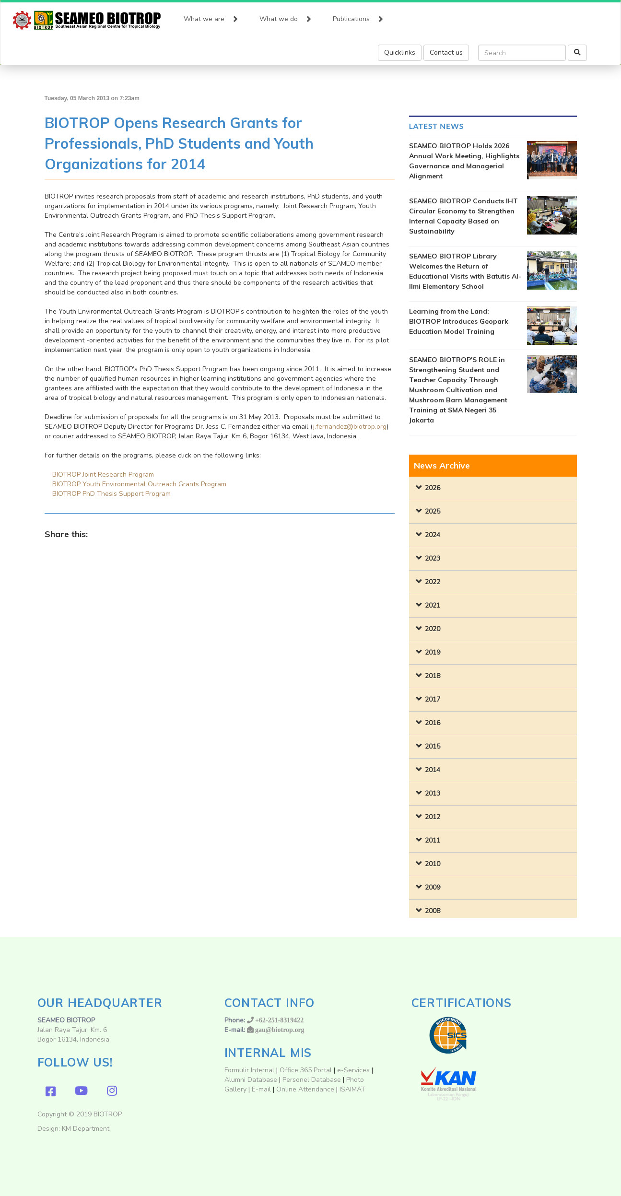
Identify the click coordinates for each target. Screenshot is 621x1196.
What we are (211, 16)
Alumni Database (250, 1079)
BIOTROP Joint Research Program (103, 474)
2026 (432, 487)
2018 (432, 675)
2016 (432, 722)
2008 (432, 910)
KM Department (85, 1128)
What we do (285, 16)
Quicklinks (399, 52)
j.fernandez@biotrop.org (350, 426)
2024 (432, 534)
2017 (432, 699)
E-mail (262, 1089)
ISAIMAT (352, 1089)
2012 (432, 816)
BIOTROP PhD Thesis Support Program (111, 493)
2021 (432, 605)
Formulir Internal (249, 1070)
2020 (432, 628)
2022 (432, 581)
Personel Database (311, 1079)
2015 (432, 746)
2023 (432, 558)
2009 (432, 887)
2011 (432, 840)
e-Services (353, 1070)
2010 (432, 863)
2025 (432, 511)
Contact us (446, 52)
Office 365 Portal (306, 1070)
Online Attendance (305, 1089)
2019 (432, 652)
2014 (432, 769)
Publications (358, 16)
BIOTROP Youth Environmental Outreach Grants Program (139, 484)
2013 (432, 793)
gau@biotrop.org (280, 1029)
